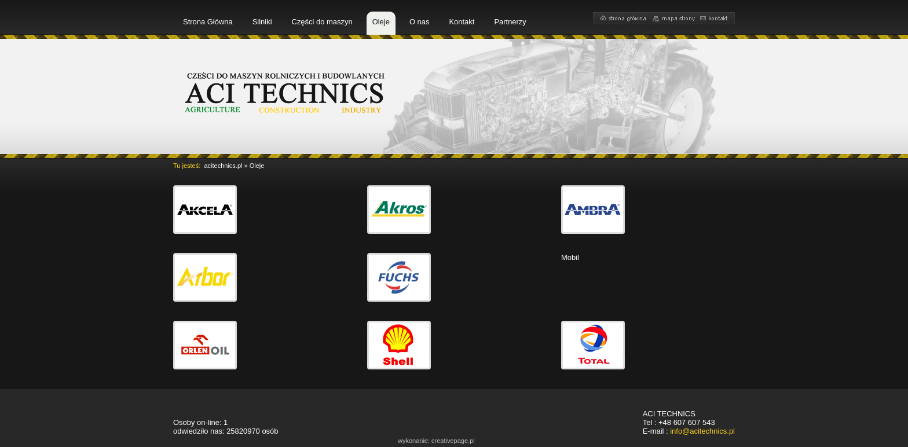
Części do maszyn (322, 21)
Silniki (262, 21)
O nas (419, 21)
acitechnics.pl (223, 165)
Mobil (570, 257)
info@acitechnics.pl (702, 431)
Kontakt (461, 21)
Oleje (381, 21)
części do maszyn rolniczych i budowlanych (286, 92)
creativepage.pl (453, 440)
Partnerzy (510, 21)
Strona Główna (208, 21)
